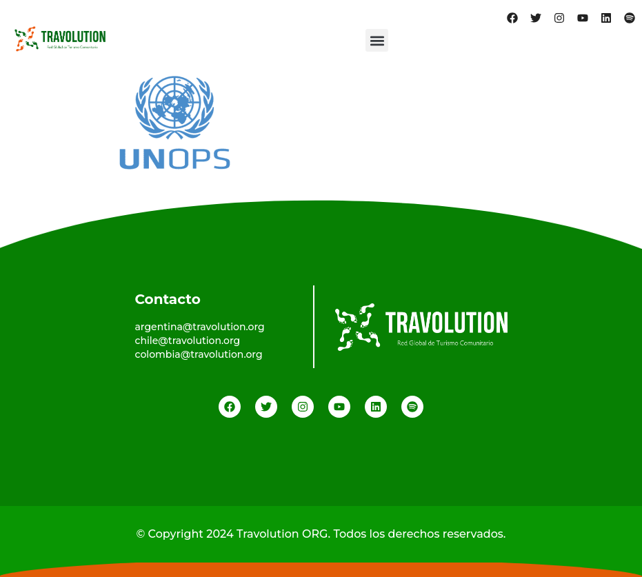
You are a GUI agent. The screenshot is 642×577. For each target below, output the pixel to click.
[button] (376, 40)
